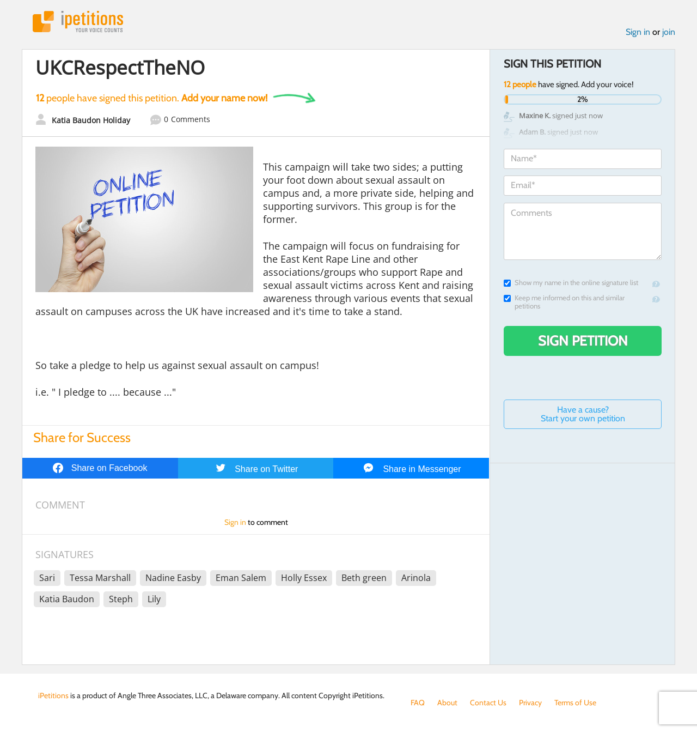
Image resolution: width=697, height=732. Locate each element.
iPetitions (78, 21)
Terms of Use (575, 702)
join (668, 32)
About (447, 702)
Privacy (530, 702)
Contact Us (488, 702)
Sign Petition (583, 340)
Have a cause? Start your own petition (583, 414)
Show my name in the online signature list (571, 283)
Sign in (638, 32)
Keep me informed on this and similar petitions (564, 302)
